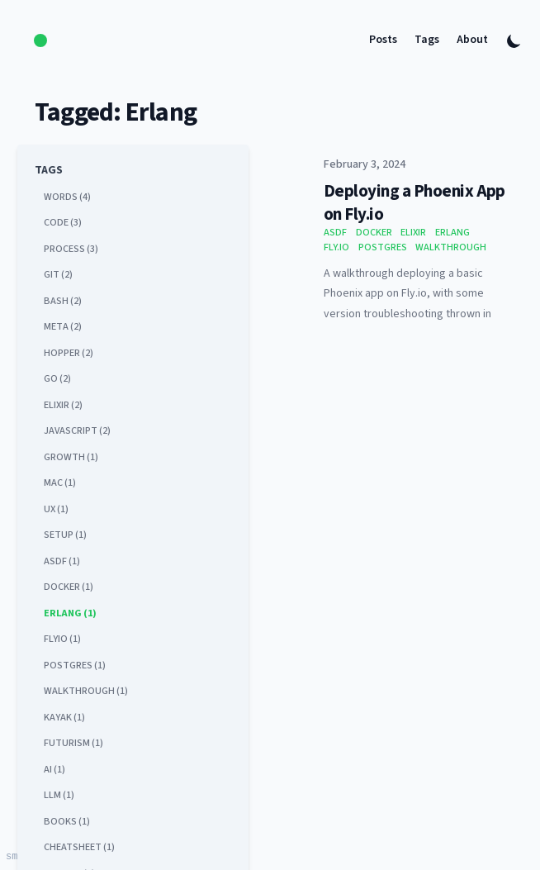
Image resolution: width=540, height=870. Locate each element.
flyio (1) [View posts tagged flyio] (62, 638)
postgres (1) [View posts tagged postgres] (75, 665)
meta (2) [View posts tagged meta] (63, 326)
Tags (426, 40)
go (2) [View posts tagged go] (57, 378)
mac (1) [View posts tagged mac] (60, 482)
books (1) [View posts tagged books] (67, 821)
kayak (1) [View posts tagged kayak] (64, 717)
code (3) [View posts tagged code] (63, 222)
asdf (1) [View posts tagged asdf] (62, 561)
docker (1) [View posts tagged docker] (68, 586)
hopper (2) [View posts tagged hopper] (68, 352)
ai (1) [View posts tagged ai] (54, 769)
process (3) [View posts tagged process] (71, 248)
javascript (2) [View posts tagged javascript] (77, 430)
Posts (383, 40)
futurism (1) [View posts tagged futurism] (73, 742)
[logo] (41, 41)
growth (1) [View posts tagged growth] (71, 456)
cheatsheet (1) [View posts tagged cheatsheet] (79, 846)
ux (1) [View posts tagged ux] (56, 509)
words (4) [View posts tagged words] (67, 196)
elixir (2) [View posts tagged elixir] (63, 404)
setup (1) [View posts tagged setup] (65, 534)
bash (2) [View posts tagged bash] (63, 300)
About (472, 40)
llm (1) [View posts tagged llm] (59, 794)
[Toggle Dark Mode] (514, 41)
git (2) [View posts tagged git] (58, 274)
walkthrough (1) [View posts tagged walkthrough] (86, 690)
